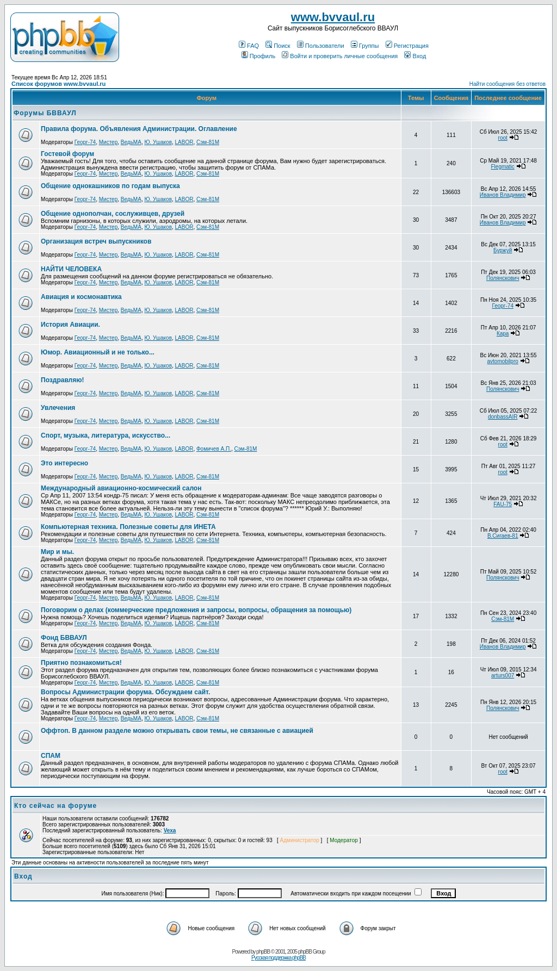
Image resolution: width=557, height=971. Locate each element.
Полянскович (502, 278)
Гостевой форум (67, 154)
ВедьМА (131, 142)
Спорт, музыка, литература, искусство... (105, 435)
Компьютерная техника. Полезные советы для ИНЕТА (128, 527)
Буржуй (502, 250)
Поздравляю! (62, 380)
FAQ (249, 45)
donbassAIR (502, 417)
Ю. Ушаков (158, 142)
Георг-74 (85, 142)
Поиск (277, 45)
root (503, 138)
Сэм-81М (207, 142)
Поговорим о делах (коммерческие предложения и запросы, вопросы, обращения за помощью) (196, 610)
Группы (365, 45)
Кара (503, 334)
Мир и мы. (57, 552)
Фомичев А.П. (213, 449)
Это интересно (64, 463)
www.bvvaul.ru (333, 17)
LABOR (184, 142)
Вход (415, 56)
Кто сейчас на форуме (55, 806)
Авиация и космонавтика (81, 297)
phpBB (263, 952)
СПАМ (50, 756)
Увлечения (58, 408)
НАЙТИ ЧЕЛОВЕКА (71, 269)
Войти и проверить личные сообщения (340, 56)
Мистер (108, 142)
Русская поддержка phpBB (278, 958)
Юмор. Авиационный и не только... (97, 352)
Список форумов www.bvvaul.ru (58, 83)
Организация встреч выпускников (96, 241)
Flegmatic (502, 167)
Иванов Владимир (503, 195)
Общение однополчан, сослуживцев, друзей (112, 213)
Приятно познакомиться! (81, 663)
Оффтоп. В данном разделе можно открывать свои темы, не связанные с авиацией (177, 731)
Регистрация (407, 45)
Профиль (259, 56)
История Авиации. (70, 324)
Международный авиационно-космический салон (121, 488)
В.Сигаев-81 (502, 536)
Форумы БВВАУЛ (45, 113)
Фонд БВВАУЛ (64, 638)
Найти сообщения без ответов (507, 84)
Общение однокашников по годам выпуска (110, 186)
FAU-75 (502, 504)
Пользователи (320, 45)
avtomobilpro (502, 361)
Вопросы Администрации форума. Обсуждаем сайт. (125, 692)
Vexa (170, 830)
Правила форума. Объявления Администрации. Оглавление (139, 129)
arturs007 (502, 676)
